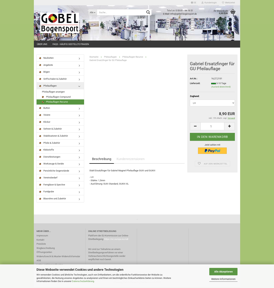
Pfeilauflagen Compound (56, 97)
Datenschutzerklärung (83, 281)
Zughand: (194, 97)
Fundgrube (46, 192)
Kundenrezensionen (131, 160)
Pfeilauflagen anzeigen (53, 92)
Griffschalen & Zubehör (53, 80)
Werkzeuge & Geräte (51, 164)
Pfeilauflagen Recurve (55, 103)
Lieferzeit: (195, 84)
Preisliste (41, 245)
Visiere (44, 116)
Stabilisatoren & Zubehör (53, 137)
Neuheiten (46, 59)
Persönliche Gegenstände (54, 171)
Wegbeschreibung (45, 249)
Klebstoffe (46, 150)
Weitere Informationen (223, 279)
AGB (38, 261)
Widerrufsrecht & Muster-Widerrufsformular (58, 257)
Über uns (42, 44)
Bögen (44, 73)
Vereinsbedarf (48, 178)
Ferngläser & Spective (52, 185)
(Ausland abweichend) (221, 88)
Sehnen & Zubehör (50, 129)
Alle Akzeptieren (223, 271)
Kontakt (40, 240)
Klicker (44, 123)
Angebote (46, 66)
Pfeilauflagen (48, 86)
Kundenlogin (209, 2)
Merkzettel (228, 2)
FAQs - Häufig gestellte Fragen (71, 44)
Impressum (42, 236)
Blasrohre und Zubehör (52, 199)
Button (44, 109)
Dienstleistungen (49, 157)
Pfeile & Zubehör (49, 143)
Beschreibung (101, 160)
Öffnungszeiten (44, 253)
